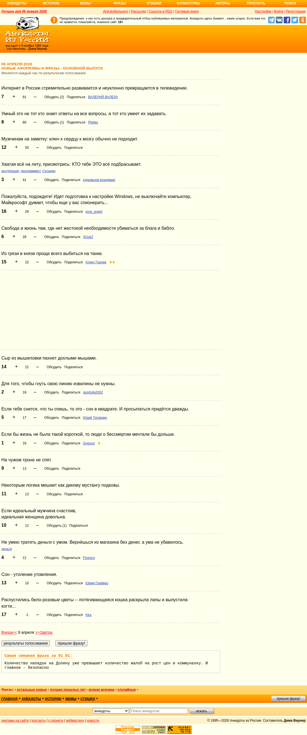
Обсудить (54, 148)
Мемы (85, 3)
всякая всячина (101, 690)
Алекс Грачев (95, 262)
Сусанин (48, 171)
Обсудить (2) (54, 97)
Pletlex (93, 122)
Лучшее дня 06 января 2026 (24, 11)
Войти (278, 11)
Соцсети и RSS (160, 11)
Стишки (154, 3)
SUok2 (88, 237)
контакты (39, 720)
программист (31, 171)
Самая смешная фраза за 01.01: (38, 656)
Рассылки (138, 11)
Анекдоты (16, 3)
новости (93, 720)
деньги (6, 549)
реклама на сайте (15, 720)
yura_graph (93, 212)
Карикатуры (188, 3)
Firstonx (89, 558)
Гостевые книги (187, 11)
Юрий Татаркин (95, 418)
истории (53, 699)
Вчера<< (9, 632)
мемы (71, 699)
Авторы (222, 3)
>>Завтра (44, 632)
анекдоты (31, 699)
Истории (51, 3)
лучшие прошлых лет (67, 690)
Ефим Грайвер (96, 583)
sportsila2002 (93, 392)
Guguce (89, 443)
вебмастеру (75, 720)
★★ (112, 262)
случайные (126, 690)
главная (9, 699)
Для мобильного (115, 11)
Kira (88, 615)
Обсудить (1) (54, 122)
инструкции (10, 171)
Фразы (119, 3)
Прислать (256, 3)
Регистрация (296, 11)
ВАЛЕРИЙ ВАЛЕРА (103, 97)
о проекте (55, 720)
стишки (87, 699)
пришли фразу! (288, 699)
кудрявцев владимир (99, 180)
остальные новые (32, 690)
